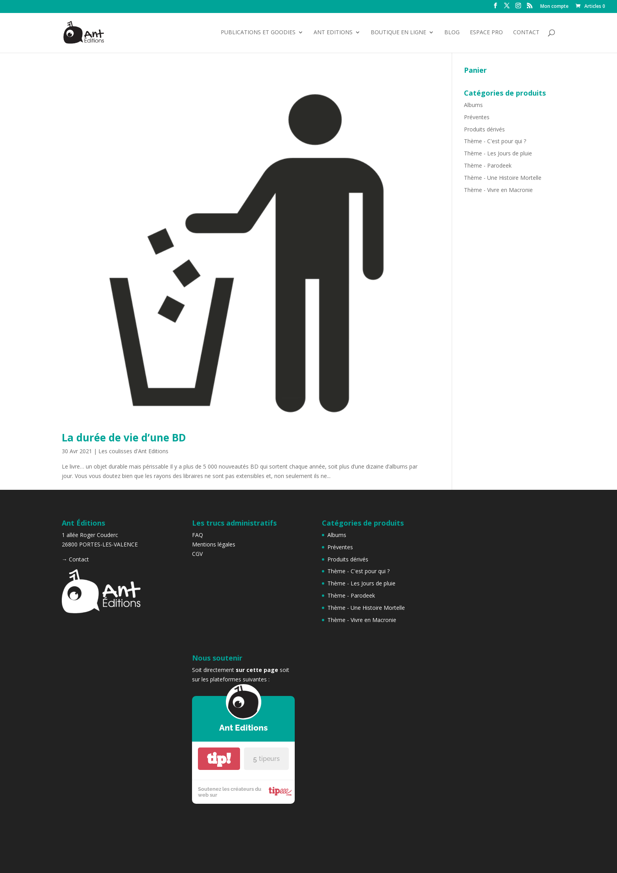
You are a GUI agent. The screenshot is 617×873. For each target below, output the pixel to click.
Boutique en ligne (398, 33)
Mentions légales (213, 544)
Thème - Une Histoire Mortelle (502, 177)
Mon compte (554, 6)
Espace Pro (486, 33)
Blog (452, 33)
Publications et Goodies (258, 33)
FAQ (197, 535)
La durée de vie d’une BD (124, 437)
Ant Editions (333, 33)
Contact (526, 33)
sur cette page (257, 670)
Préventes (477, 117)
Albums (473, 105)
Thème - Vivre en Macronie (498, 190)
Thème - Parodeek (488, 165)
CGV (197, 553)
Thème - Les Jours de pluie (498, 153)
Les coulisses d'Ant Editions (133, 451)
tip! (219, 759)
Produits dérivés (484, 129)
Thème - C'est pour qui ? (495, 141)
